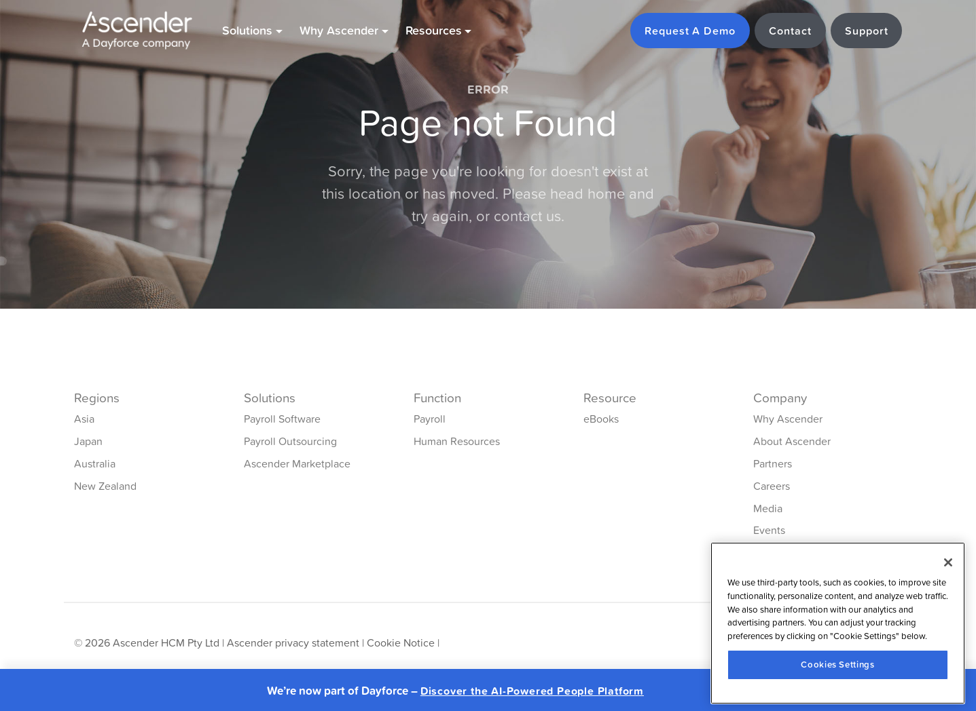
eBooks (601, 418)
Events (769, 530)
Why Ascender (788, 418)
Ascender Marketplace (297, 463)
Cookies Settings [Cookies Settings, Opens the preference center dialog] (838, 664)
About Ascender (792, 441)
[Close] (948, 562)
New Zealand (105, 486)
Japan (88, 441)
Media (767, 508)
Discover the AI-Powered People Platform (532, 691)
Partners (772, 463)
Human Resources (457, 441)
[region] (837, 623)
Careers (771, 486)
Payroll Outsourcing (290, 441)
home (606, 193)
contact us (527, 216)
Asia (84, 418)
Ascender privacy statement (293, 642)
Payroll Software (282, 418)
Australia (94, 463)
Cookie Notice (401, 642)
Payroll (430, 418)
